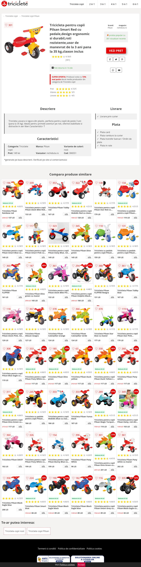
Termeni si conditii (47, 548)
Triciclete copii (77, 4)
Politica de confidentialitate (71, 548)
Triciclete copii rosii (14, 531)
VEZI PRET (116, 51)
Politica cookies (94, 548)
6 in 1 (135, 4)
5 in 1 (124, 4)
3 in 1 (103, 4)
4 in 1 (113, 4)
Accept (81, 564)
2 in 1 (92, 4)
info (20, 217)
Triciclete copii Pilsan (30, 16)
